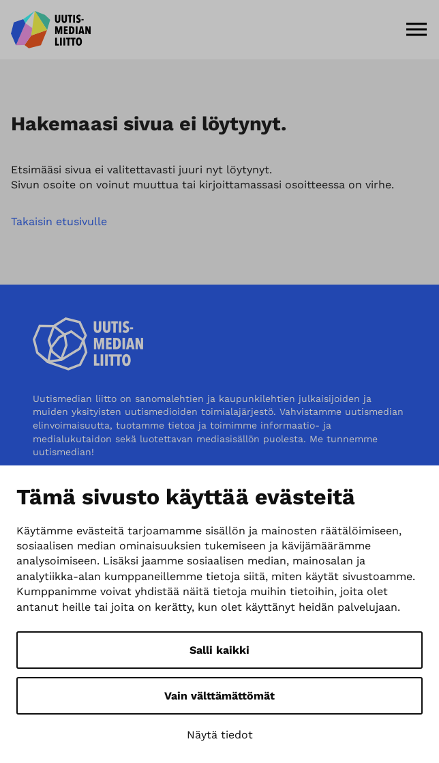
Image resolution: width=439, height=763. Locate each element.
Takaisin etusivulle (59, 221)
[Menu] (416, 29)
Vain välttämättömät (219, 695)
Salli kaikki (219, 650)
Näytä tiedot (220, 734)
